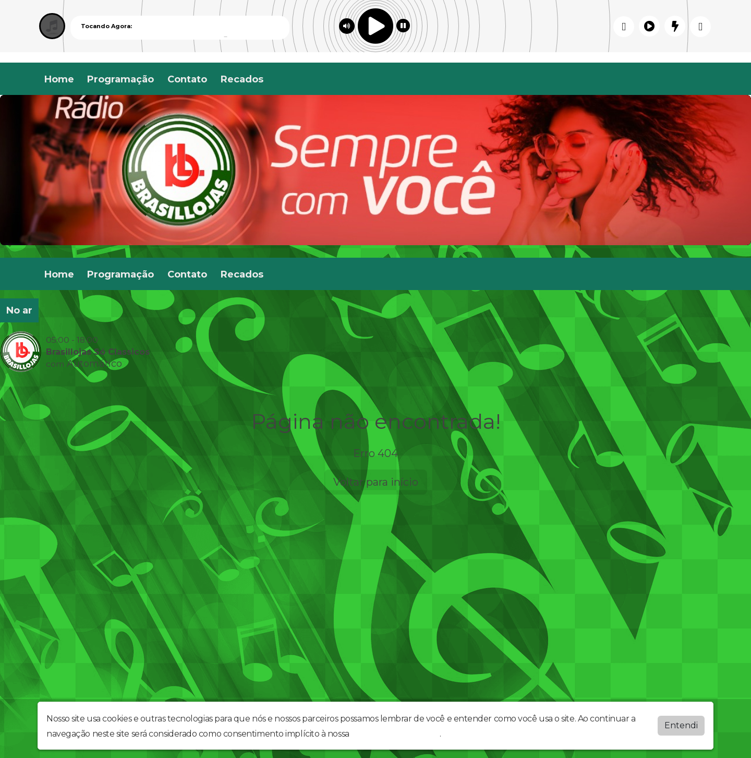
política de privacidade (395, 734)
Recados (242, 79)
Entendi (681, 725)
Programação (120, 79)
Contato (187, 79)
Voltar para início (375, 482)
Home (59, 79)
